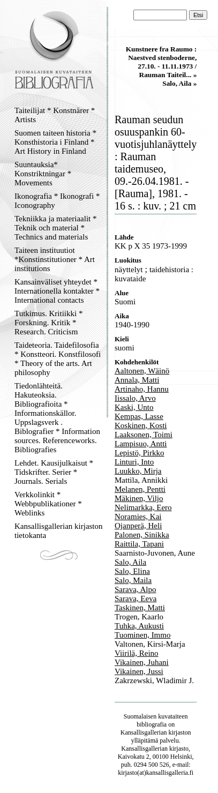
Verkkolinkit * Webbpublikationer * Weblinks (48, 503)
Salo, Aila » (179, 83)
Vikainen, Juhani (142, 662)
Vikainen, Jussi (139, 671)
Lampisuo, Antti (141, 443)
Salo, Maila (133, 580)
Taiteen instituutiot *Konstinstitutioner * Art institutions (54, 259)
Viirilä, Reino (137, 653)
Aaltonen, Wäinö (142, 370)
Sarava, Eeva (135, 598)
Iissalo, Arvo (135, 398)
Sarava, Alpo (135, 589)
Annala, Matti (137, 380)
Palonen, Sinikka (142, 534)
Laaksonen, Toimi (143, 434)
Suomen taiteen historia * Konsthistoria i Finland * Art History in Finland (55, 142)
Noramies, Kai (138, 516)
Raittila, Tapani (139, 544)
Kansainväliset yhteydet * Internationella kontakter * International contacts (57, 291)
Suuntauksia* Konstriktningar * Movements (42, 173)
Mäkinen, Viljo (139, 498)
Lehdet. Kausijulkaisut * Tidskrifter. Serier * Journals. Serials (53, 472)
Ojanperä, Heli (138, 525)
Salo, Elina (132, 571)
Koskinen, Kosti (141, 425)
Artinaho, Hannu (142, 389)
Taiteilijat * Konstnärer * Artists (54, 115)
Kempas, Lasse (139, 416)
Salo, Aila (130, 562)
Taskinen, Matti (140, 607)
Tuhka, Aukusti (139, 626)
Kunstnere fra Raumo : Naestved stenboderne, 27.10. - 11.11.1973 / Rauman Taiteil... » (161, 62)
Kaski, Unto (134, 407)
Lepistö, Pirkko (139, 452)
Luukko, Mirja (138, 471)
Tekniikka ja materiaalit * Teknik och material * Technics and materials (55, 227)
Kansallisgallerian (144, 732)
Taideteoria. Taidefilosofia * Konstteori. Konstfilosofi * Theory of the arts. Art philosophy (57, 359)
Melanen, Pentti (140, 489)
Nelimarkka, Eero (143, 507)
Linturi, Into (134, 462)
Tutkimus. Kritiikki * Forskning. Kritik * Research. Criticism (48, 322)
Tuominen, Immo (142, 635)
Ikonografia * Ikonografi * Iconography (57, 201)
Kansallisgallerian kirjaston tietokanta (58, 531)
